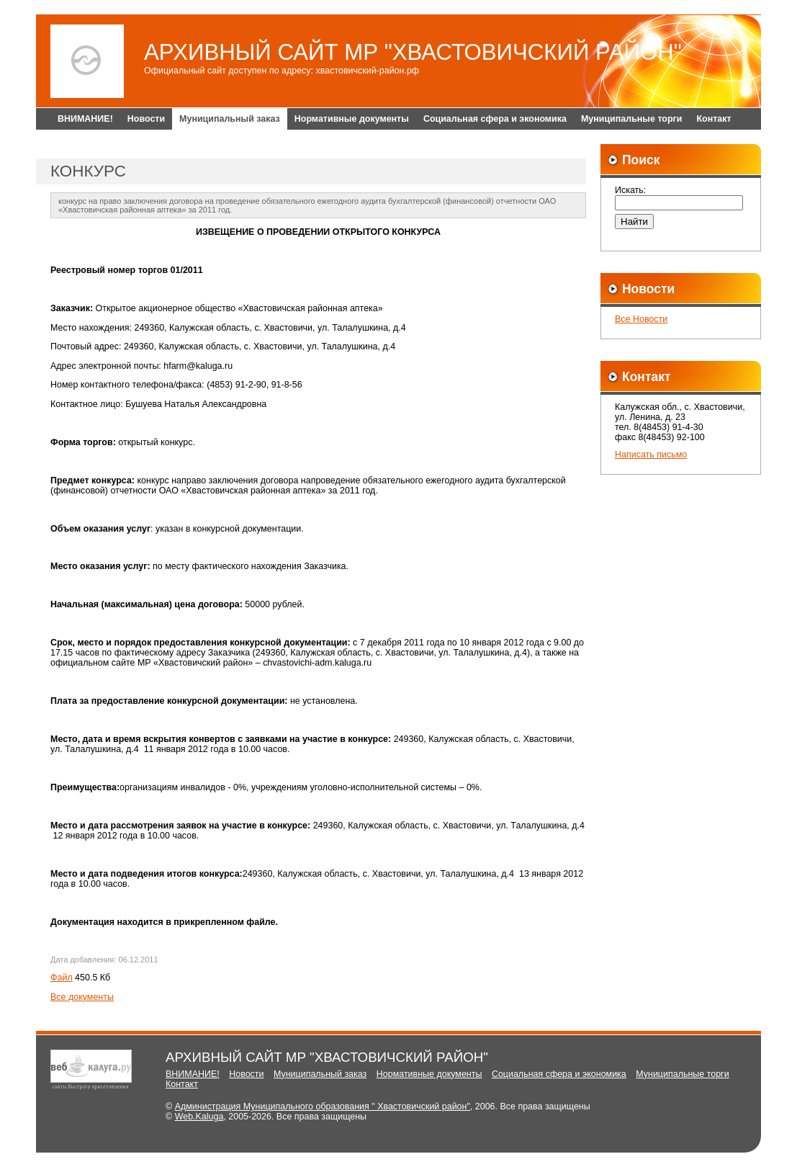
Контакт (713, 119)
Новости (146, 119)
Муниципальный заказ (229, 119)
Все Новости (641, 319)
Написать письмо (651, 455)
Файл (61, 977)
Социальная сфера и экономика (495, 119)
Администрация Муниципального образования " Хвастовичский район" (322, 1106)
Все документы (82, 997)
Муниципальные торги (632, 119)
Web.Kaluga (199, 1117)
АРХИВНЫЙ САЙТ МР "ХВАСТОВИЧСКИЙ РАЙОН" (413, 52)
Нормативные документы (351, 119)
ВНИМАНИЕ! (85, 119)
